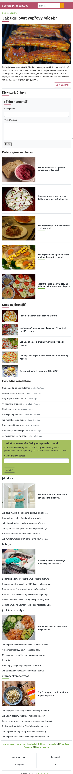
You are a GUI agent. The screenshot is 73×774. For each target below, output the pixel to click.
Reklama (42, 744)
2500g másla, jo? (10, 409)
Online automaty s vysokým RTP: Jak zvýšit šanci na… (26, 584)
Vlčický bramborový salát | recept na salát (21, 650)
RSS (56, 764)
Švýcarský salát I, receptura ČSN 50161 (39, 371)
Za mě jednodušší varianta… (14, 436)
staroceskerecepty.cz (15, 676)
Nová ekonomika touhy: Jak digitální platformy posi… (26, 599)
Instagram (19, 764)
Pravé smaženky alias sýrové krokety (38, 316)
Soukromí (29, 747)
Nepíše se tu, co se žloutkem (15, 388)
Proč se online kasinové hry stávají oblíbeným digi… (25, 594)
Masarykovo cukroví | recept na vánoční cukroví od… (25, 655)
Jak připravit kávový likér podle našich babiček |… (24, 731)
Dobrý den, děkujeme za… (13, 425)
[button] (36, 43)
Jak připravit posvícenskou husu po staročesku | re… (26, 736)
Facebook (55, 757)
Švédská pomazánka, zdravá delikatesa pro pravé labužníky (53, 197)
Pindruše (6, 660)
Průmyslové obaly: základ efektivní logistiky (22, 518)
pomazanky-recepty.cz (15, 5)
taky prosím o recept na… (13, 393)
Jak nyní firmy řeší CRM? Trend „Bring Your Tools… (25, 539)
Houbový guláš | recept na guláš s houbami (21, 665)
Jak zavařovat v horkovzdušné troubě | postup (23, 671)
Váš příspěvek (10, 120)
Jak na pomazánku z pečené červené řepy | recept (52, 168)
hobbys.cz (8, 544)
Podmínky (64, 744)
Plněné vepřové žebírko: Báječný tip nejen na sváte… (26, 726)
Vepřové (13, 13)
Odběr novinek (18, 757)
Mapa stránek (42, 747)
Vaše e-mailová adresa (14, 456)
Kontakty (31, 744)
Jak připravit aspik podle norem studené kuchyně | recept (53, 255)
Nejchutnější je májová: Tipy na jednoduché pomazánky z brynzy (54, 285)
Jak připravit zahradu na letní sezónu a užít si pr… (24, 523)
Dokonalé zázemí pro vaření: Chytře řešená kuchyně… (26, 579)
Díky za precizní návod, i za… (15, 398)
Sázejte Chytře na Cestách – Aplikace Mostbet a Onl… (26, 605)
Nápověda (53, 744)
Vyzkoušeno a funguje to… (14, 404)
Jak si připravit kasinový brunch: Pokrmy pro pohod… (26, 710)
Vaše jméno (9, 108)
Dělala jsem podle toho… (13, 414)
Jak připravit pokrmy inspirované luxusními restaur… (25, 644)
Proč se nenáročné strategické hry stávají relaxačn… (25, 589)
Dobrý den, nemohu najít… (13, 430)
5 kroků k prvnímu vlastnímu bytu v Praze (21, 533)
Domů (5, 13)
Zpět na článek (62, 85)
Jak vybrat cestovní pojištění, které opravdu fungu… (25, 528)
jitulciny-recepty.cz (14, 610)
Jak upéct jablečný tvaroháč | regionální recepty (23, 716)
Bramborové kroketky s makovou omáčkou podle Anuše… (28, 721)
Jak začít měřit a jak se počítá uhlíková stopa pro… (25, 513)
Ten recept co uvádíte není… (14, 420)
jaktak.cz (7, 478)
